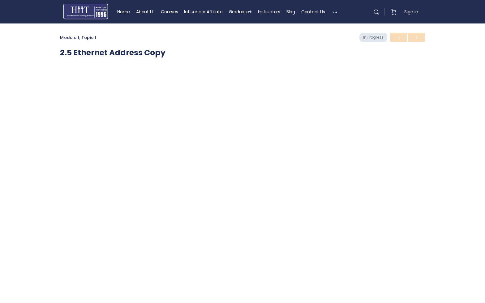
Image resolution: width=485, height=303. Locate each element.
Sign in (411, 12)
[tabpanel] (242, 161)
